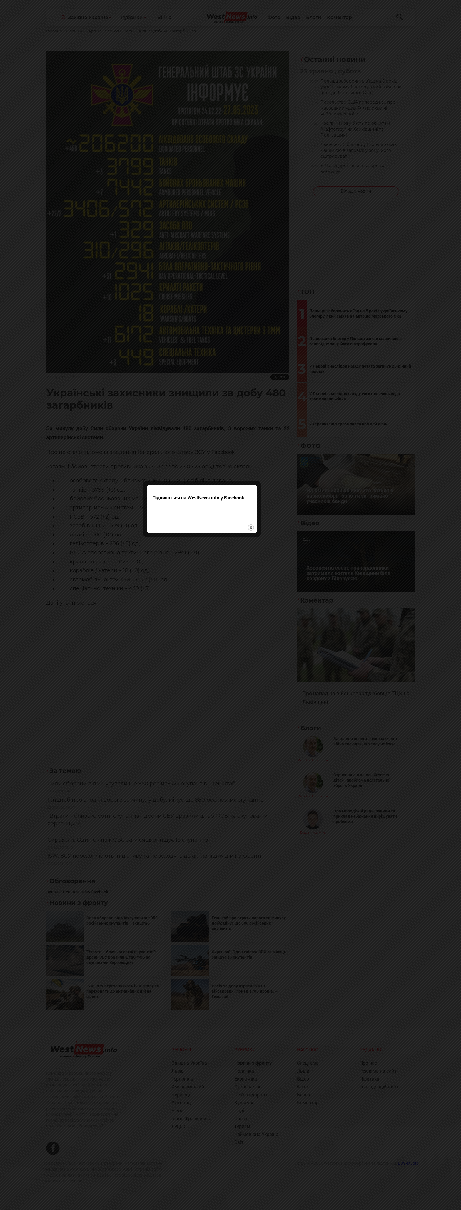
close (279, 623)
